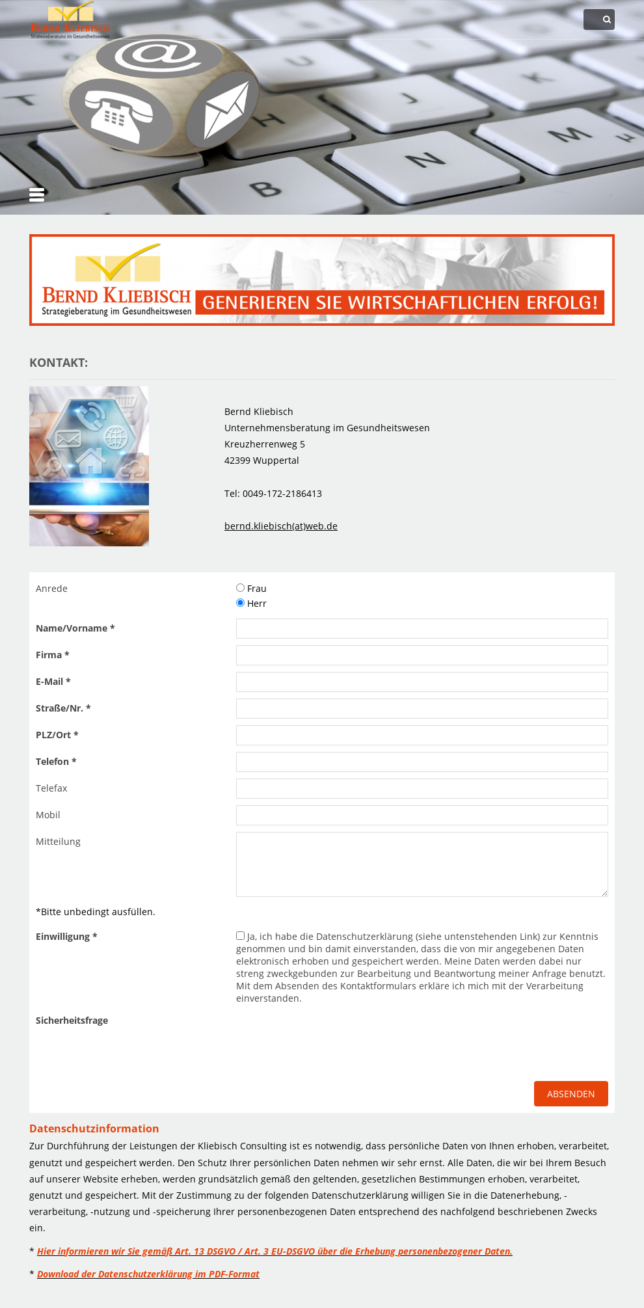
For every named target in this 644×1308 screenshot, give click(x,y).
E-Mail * (53, 681)
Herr (251, 603)
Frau (251, 588)
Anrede (52, 588)
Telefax (51, 788)
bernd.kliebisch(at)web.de (281, 526)
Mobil (48, 814)
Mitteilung (58, 841)
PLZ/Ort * (57, 734)
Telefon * (56, 761)
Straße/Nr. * (63, 708)
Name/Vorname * (75, 628)
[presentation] (335, 1036)
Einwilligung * (67, 936)
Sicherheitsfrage (72, 1020)
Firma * (53, 654)
